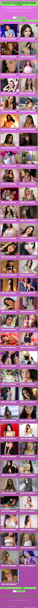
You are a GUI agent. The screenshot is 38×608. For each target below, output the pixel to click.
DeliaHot (21, 77)
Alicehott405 (2, 23)
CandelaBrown (3, 59)
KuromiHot (21, 277)
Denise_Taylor (3, 204)
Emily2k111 (2, 368)
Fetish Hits (16, 606)
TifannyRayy (21, 222)
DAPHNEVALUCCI (22, 404)
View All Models (5, 20)
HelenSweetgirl (3, 313)
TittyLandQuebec (3, 568)
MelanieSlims (2, 277)
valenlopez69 (2, 422)
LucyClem (2, 168)
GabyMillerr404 (22, 168)
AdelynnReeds (22, 386)
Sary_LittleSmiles (22, 331)
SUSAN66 (2, 495)
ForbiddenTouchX (22, 186)
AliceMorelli (2, 186)
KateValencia (21, 495)
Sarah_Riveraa (22, 422)
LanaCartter (2, 386)
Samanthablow (22, 295)
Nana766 (21, 241)
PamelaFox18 (2, 295)
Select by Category (20, 17)
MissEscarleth (22, 132)
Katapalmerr (21, 41)
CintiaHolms (21, 313)
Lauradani (21, 368)
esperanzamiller (22, 350)
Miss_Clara (21, 259)
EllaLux (1, 259)
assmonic (2, 459)
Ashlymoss (21, 59)
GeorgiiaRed (2, 404)
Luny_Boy (2, 77)
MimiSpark (21, 113)
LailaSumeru (2, 241)
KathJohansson (22, 204)
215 (34, 20)
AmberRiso (21, 95)
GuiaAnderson (22, 459)
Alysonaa (2, 331)
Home (15, 17)
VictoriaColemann (22, 477)
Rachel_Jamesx (3, 113)
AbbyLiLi (21, 23)
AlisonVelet (2, 41)
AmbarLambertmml (3, 95)
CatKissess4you (3, 150)
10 (27, 20)
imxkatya (21, 150)
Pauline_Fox (2, 132)
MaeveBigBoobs (3, 350)
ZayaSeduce (2, 477)
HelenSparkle (2, 222)
